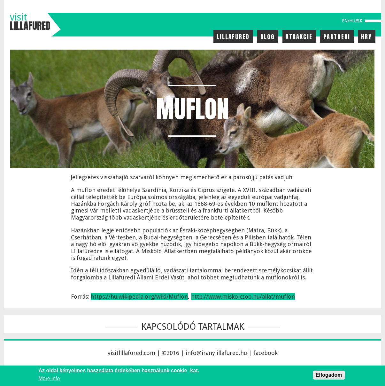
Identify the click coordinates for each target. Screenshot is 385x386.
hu (352, 20)
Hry (366, 36)
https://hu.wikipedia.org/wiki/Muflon (139, 296)
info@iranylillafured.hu (216, 353)
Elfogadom (329, 375)
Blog (267, 36)
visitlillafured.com (131, 353)
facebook (265, 353)
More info (49, 378)
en (345, 20)
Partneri (336, 36)
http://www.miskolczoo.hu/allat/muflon (243, 296)
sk (359, 20)
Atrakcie (299, 36)
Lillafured (233, 36)
